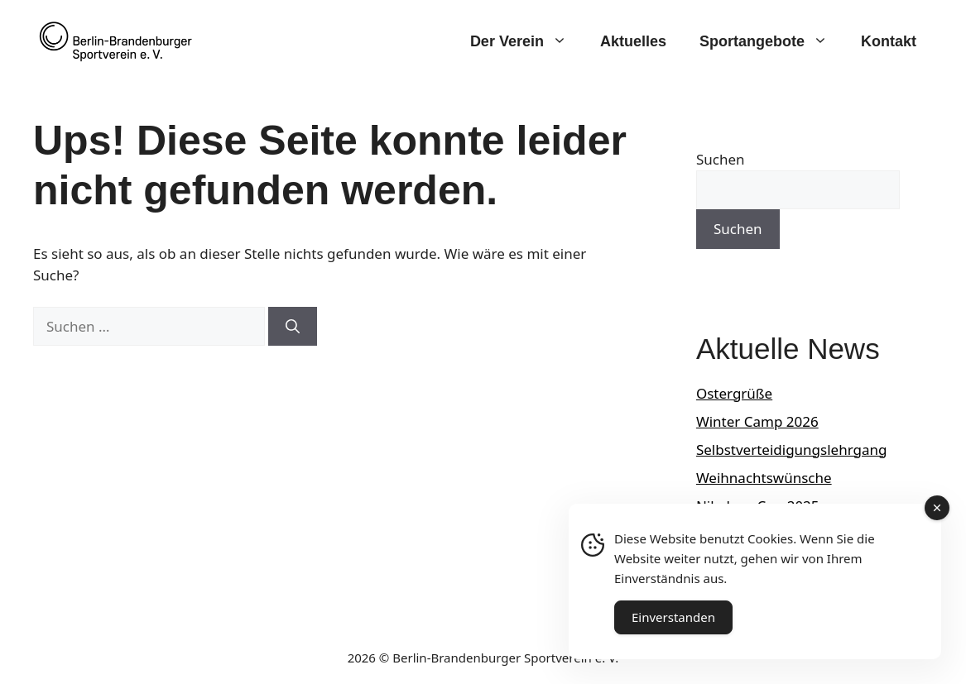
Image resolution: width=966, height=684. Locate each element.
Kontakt (888, 41)
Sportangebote (771, 41)
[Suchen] (292, 327)
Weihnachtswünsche (764, 477)
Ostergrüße (734, 393)
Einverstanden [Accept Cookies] (673, 617)
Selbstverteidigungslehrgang (791, 449)
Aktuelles (633, 41)
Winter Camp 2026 (757, 421)
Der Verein (527, 41)
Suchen (720, 159)
